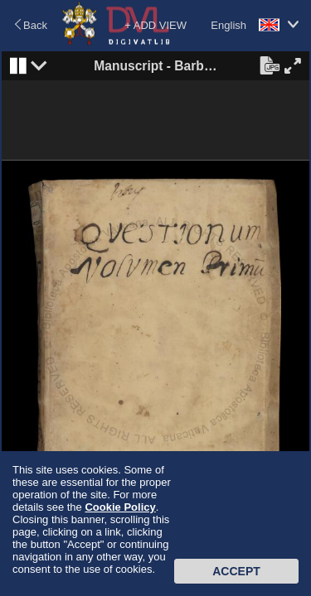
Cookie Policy (120, 507)
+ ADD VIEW (155, 25)
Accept (236, 571)
